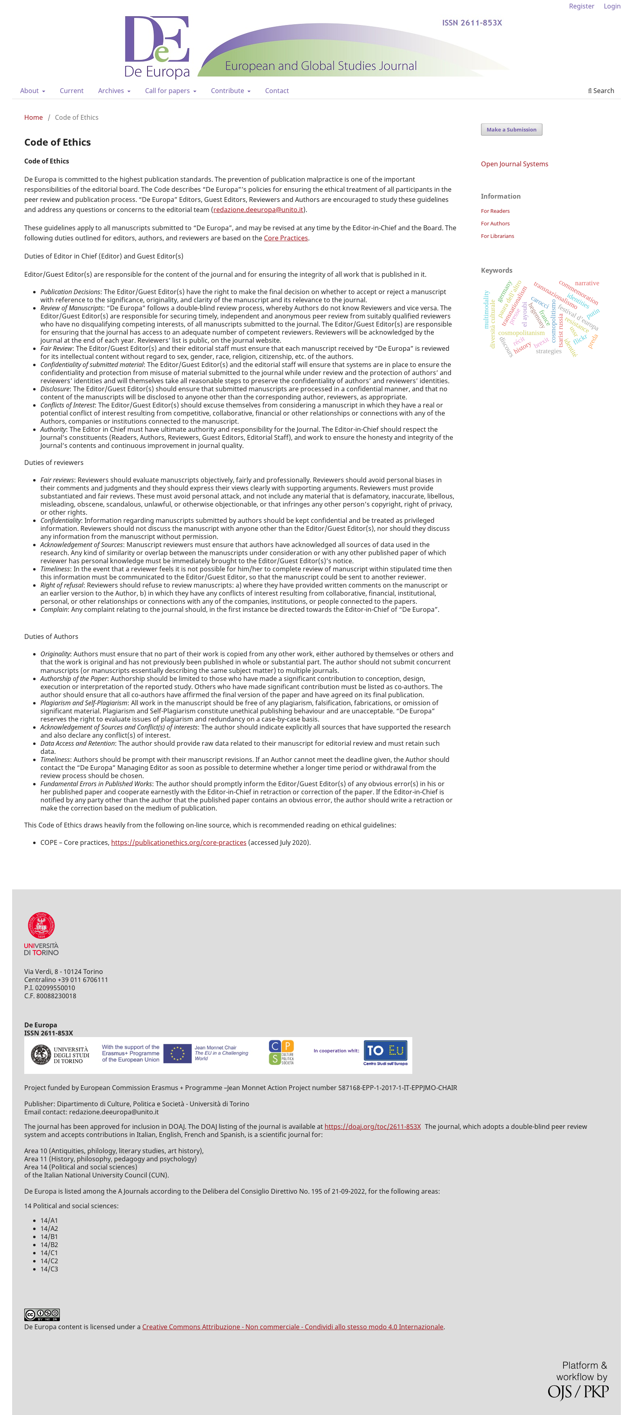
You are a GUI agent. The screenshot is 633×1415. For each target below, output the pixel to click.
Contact (277, 90)
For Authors (495, 223)
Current (72, 90)
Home (33, 117)
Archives (112, 90)
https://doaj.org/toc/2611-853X (373, 1126)
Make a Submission (512, 129)
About (30, 90)
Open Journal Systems (515, 163)
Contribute (228, 90)
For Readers (495, 210)
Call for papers (168, 90)
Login (612, 6)
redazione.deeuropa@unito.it (258, 209)
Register (582, 6)
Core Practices (286, 237)
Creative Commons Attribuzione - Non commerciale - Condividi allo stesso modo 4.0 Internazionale (292, 1326)
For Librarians (497, 236)
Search (601, 90)
